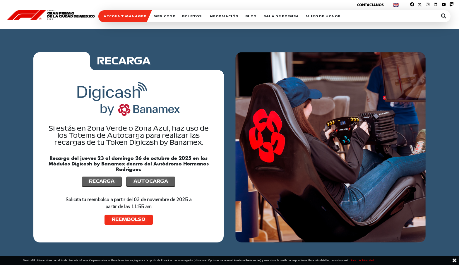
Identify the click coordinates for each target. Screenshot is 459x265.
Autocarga (150, 181)
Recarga (101, 181)
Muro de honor (323, 16)
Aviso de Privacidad (362, 260)
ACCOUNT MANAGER (125, 16)
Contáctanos (370, 5)
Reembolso (128, 219)
